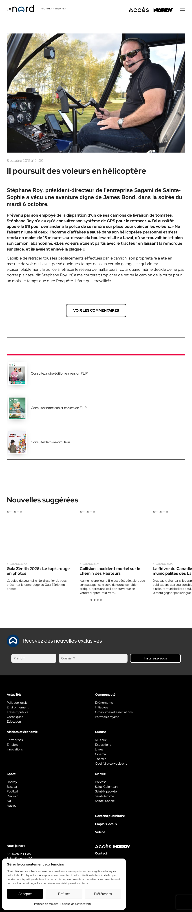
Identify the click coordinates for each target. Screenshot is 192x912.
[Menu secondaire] (182, 11)
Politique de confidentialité (76, 904)
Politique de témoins (46, 904)
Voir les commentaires (96, 311)
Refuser (64, 894)
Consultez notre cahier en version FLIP (59, 408)
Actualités (14, 512)
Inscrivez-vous (155, 659)
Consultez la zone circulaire (50, 443)
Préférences (103, 894)
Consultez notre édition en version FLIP (59, 374)
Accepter (25, 894)
